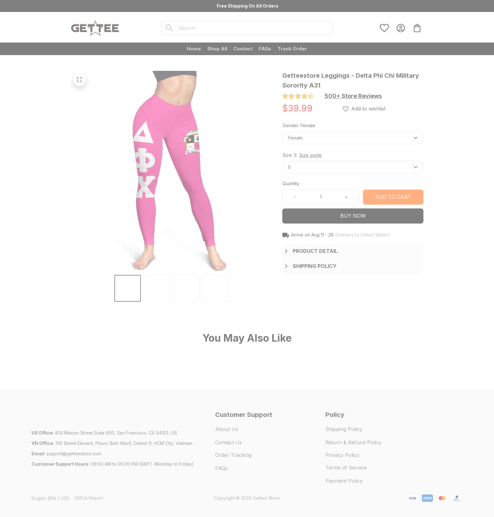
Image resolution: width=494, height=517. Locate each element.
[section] (353, 96)
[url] (73, 453)
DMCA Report (89, 498)
